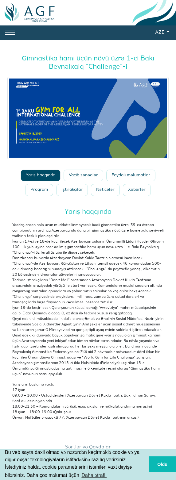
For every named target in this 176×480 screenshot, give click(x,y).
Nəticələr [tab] (105, 190)
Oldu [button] (162, 464)
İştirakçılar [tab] (72, 190)
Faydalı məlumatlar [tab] (130, 175)
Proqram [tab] (39, 190)
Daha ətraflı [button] (94, 475)
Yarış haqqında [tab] (40, 175)
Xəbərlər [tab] (137, 190)
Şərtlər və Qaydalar (88, 447)
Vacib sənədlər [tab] (83, 175)
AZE (160, 32)
